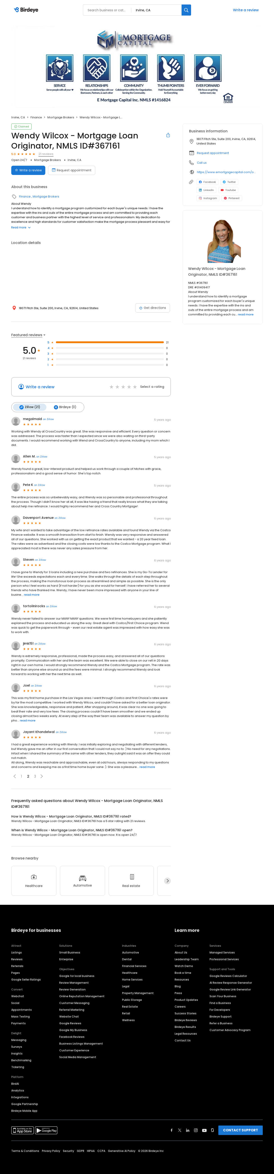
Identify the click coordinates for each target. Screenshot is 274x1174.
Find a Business (220, 1002)
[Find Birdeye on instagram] (196, 1129)
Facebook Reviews (71, 1036)
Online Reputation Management (82, 995)
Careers (180, 1006)
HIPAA (91, 1150)
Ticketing (17, 1066)
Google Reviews (70, 1023)
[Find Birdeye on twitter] (179, 1129)
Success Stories (185, 1013)
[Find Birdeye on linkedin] (188, 1129)
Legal (125, 986)
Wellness (128, 1019)
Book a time (183, 972)
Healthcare (129, 972)
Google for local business (76, 975)
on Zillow (48, 418)
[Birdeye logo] (27, 10)
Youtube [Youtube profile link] (228, 190)
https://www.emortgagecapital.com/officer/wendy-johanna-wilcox (226, 172)
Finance (36, 117)
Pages (15, 972)
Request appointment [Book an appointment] (71, 170)
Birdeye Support (221, 1016)
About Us (181, 952)
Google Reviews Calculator (228, 975)
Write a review (246, 10)
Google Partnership (24, 1103)
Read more (21, 227)
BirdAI (15, 1083)
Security (68, 1150)
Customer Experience (74, 1050)
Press (178, 992)
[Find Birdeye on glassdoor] (212, 1129)
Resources (182, 979)
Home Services (132, 979)
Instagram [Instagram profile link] (208, 198)
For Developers (220, 1009)
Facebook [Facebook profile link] (207, 182)
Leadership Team (187, 958)
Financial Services (134, 965)
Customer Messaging (74, 1002)
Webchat (17, 995)
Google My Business (73, 1029)
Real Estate (130, 1006)
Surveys (16, 1046)
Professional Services (224, 958)
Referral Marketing (71, 1009)
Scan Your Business (223, 995)
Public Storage (132, 999)
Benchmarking (21, 1059)
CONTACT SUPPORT (240, 1129)
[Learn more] (222, 240)
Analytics (17, 1090)
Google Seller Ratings (26, 979)
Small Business (69, 952)
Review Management (74, 982)
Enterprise (66, 958)
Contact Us (183, 1040)
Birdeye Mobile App (24, 1110)
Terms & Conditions (25, 1150)
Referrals (17, 965)
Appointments (21, 1009)
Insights (17, 1053)
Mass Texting (20, 1016)
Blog (178, 986)
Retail (126, 1013)
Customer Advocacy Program (230, 1029)
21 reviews (46, 154)
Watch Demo (184, 965)
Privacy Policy (51, 1150)
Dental (127, 958)
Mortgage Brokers (60, 117)
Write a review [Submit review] (28, 170)
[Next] (167, 880)
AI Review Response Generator (231, 982)
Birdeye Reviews (186, 1019)
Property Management (138, 992)
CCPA (101, 1150)
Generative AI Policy (121, 1150)
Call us (202, 163)
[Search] (186, 10)
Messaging (18, 1039)
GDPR (80, 1150)
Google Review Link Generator (230, 989)
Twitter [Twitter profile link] (229, 182)
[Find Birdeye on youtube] (204, 1129)
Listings (16, 952)
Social (15, 1002)
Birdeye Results (185, 1026)
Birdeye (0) (64, 407)
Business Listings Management (81, 1043)
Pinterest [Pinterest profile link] (232, 198)
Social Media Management (77, 1056)
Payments (18, 1023)
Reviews (17, 958)
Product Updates (186, 999)
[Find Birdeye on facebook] (172, 1129)
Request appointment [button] (213, 153)
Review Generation (72, 989)
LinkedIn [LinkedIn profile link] (206, 190)
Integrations (20, 1096)
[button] (14, 776)
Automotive (130, 952)
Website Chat (69, 1016)
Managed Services (222, 952)
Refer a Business (221, 1023)
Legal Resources (186, 1033)
